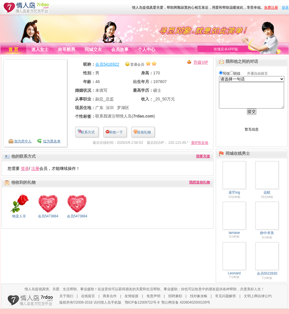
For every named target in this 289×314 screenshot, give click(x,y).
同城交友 (93, 49)
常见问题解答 (225, 301)
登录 (285, 7)
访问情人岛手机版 (107, 308)
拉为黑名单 (52, 141)
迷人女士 (40, 49)
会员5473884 (48, 216)
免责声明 (153, 301)
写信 (226, 73)
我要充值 (203, 156)
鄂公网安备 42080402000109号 (185, 308)
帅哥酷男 (66, 49)
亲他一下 (116, 132)
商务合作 (110, 301)
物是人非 (19, 216)
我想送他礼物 (199, 182)
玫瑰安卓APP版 (226, 49)
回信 (236, 73)
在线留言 (88, 301)
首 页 (13, 49)
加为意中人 (23, 141)
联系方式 (88, 132)
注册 (35, 168)
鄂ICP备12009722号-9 (142, 308)
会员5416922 (107, 64)
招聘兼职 (175, 301)
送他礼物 (144, 132)
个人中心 (146, 49)
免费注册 (271, 7)
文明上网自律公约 (258, 301)
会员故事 (120, 49)
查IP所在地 (199, 143)
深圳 (110, 107)
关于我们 (66, 301)
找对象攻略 (198, 301)
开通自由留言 (257, 73)
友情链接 (131, 301)
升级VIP (200, 62)
